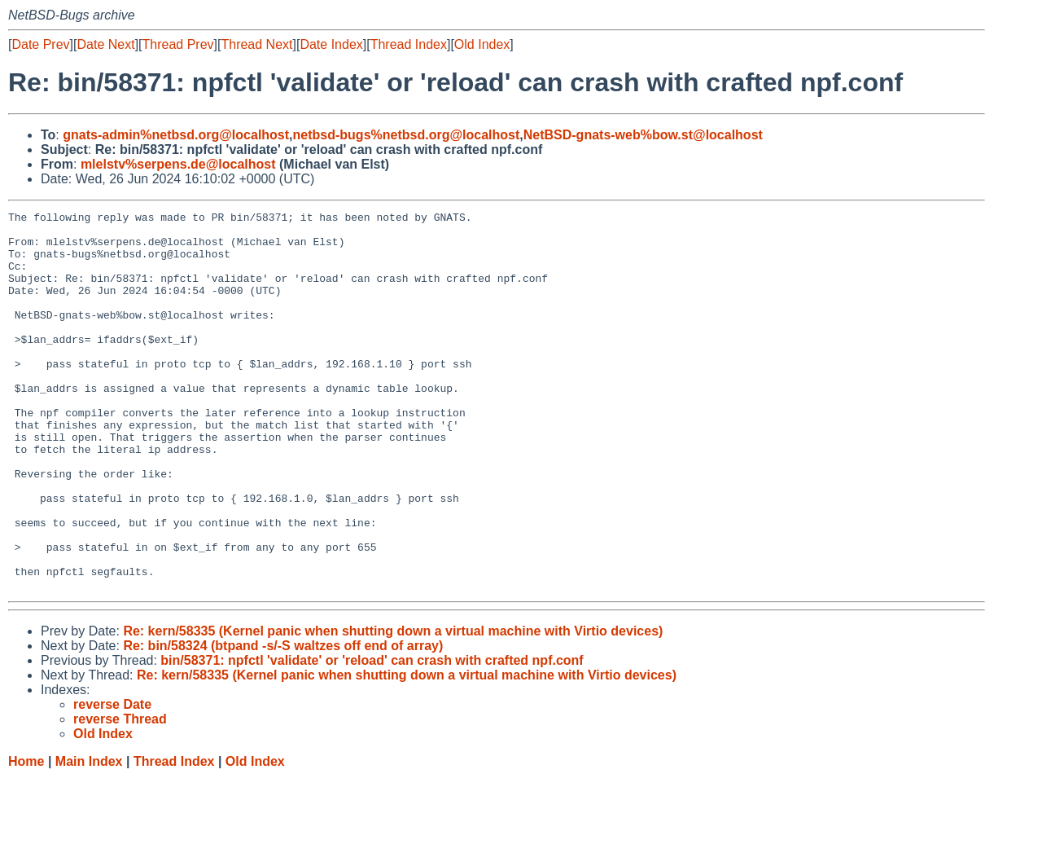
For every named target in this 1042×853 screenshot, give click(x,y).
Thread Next (256, 44)
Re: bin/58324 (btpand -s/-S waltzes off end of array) (283, 721)
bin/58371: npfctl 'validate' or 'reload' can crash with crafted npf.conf (371, 736)
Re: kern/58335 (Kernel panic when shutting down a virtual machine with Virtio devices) (393, 707)
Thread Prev (178, 44)
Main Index (89, 837)
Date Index (331, 44)
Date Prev (40, 44)
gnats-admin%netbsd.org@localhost (176, 135)
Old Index (482, 44)
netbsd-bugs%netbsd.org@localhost (406, 135)
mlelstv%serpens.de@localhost (178, 164)
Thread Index (408, 44)
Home (26, 837)
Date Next (105, 44)
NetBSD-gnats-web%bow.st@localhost (643, 135)
